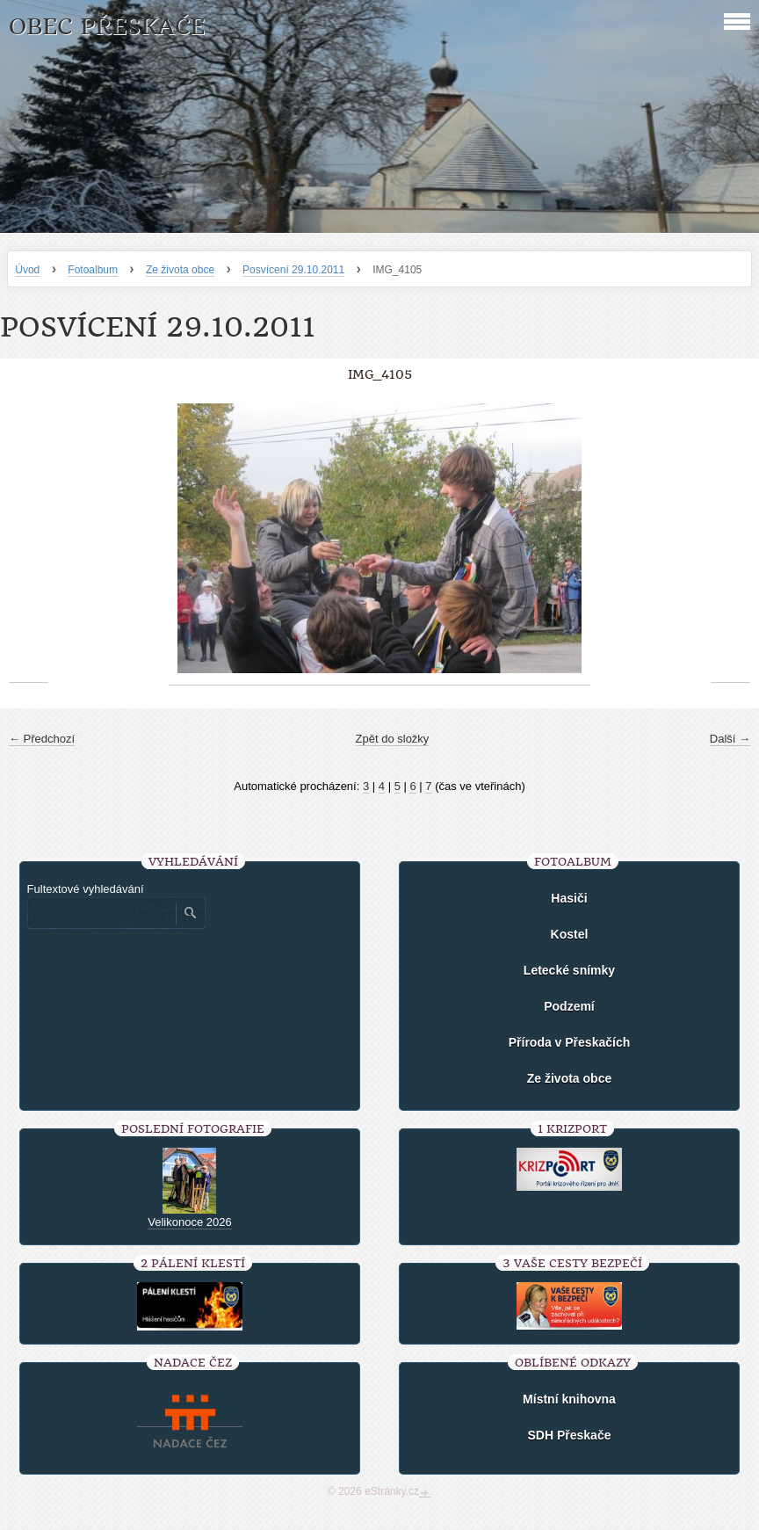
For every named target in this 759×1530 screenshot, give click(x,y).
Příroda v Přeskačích (570, 1042)
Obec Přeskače (107, 26)
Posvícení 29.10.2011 (293, 270)
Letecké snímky (569, 970)
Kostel (570, 934)
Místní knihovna (569, 1399)
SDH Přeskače (569, 1435)
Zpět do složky (393, 738)
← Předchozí (42, 738)
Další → (730, 738)
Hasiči (569, 898)
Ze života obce (180, 270)
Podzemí (569, 1006)
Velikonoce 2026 (189, 1222)
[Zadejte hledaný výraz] (101, 913)
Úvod (27, 270)
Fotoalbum (93, 270)
